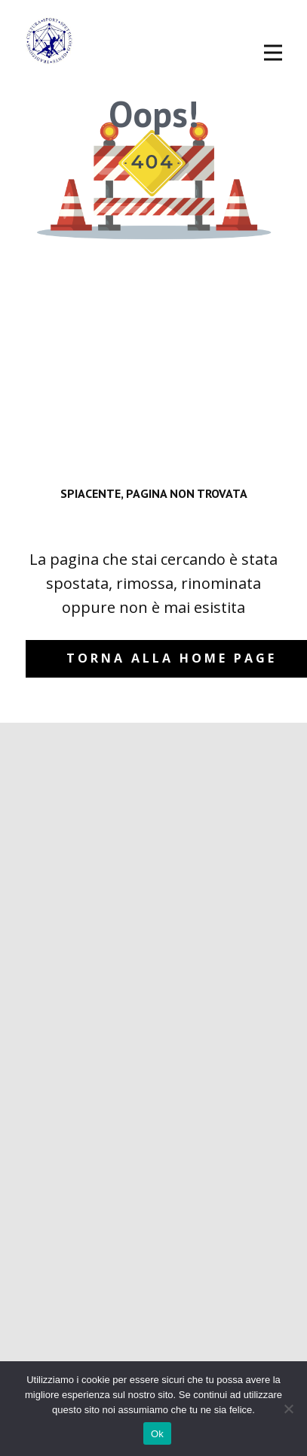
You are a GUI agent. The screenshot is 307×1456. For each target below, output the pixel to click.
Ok (157, 1433)
